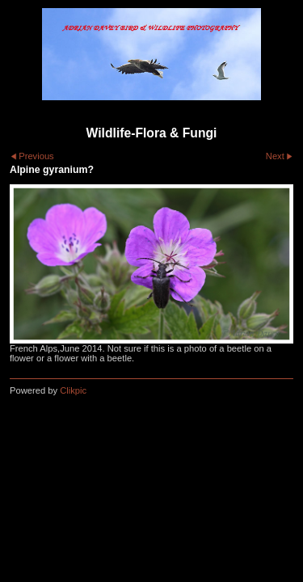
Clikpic (73, 390)
